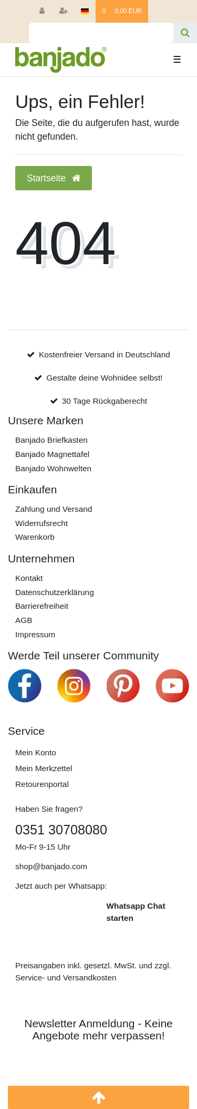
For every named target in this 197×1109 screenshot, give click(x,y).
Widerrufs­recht (41, 523)
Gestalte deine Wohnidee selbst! (104, 377)
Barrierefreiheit (41, 605)
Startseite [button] (53, 178)
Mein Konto (35, 752)
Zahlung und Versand (53, 508)
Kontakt (29, 577)
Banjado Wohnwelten (53, 468)
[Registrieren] (64, 11)
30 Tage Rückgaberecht (104, 400)
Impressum (35, 634)
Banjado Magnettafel (52, 454)
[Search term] (101, 33)
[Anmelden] (42, 11)
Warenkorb (35, 536)
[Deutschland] (85, 11)
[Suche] (185, 33)
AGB (24, 620)
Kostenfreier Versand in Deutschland (104, 354)
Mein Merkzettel (43, 768)
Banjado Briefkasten (51, 439)
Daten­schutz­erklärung (54, 592)
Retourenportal (42, 784)
